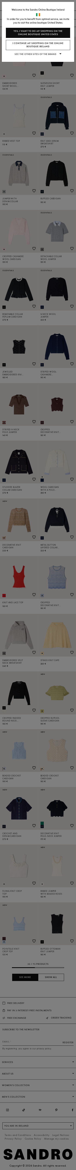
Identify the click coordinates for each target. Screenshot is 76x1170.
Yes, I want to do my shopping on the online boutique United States (38, 33)
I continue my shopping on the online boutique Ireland (38, 45)
